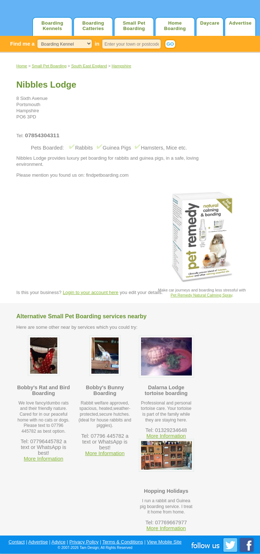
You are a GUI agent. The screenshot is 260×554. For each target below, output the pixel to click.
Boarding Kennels (52, 25)
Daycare (209, 23)
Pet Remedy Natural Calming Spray (201, 295)
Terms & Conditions (122, 542)
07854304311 (42, 135)
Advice (58, 542)
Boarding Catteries (93, 25)
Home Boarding (175, 25)
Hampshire (121, 66)
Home (21, 66)
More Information (43, 459)
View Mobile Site (164, 542)
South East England (89, 66)
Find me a (22, 44)
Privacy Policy (84, 542)
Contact (16, 542)
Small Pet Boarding (134, 25)
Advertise (240, 23)
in (97, 44)
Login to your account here (90, 292)
